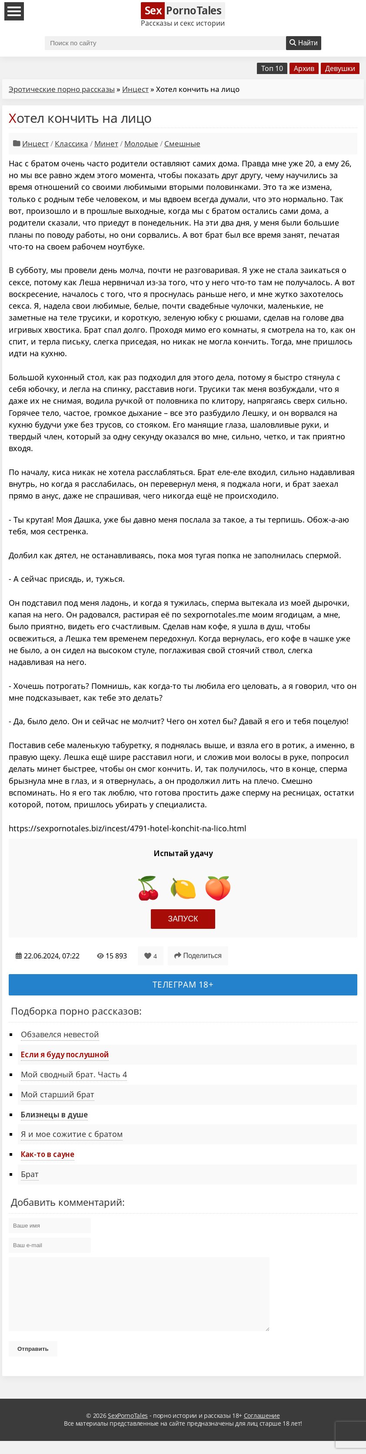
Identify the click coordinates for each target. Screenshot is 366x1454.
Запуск (183, 918)
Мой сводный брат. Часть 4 (74, 1074)
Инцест (135, 89)
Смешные (182, 143)
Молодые (141, 143)
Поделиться (198, 955)
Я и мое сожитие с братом (72, 1134)
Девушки (340, 68)
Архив (304, 68)
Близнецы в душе (54, 1114)
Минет (106, 143)
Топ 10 (272, 68)
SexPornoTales (128, 1428)
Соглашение (262, 1428)
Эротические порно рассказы (62, 89)
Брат (30, 1174)
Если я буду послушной (65, 1054)
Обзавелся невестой (60, 1034)
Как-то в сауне (47, 1154)
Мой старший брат (57, 1094)
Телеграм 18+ (183, 984)
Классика (71, 143)
